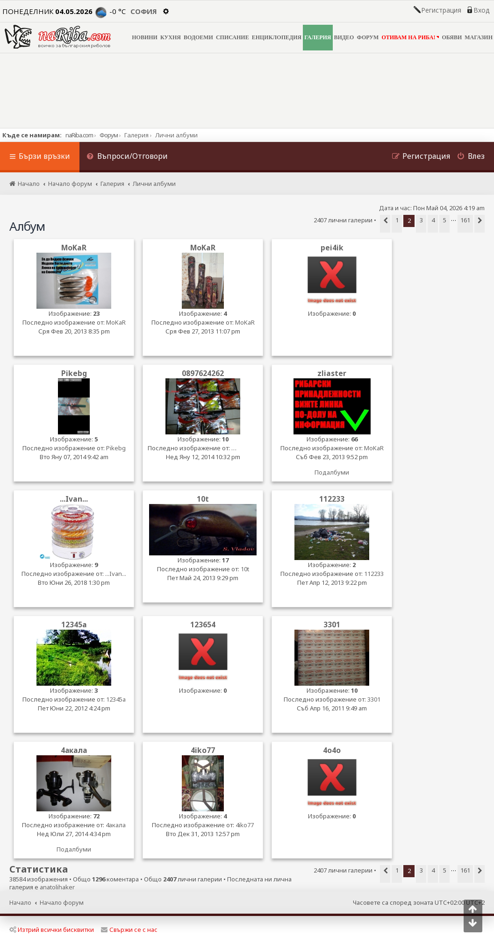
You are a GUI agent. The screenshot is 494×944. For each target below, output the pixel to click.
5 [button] (444, 220)
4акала (74, 750)
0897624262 (203, 373)
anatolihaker (57, 887)
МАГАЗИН (479, 37)
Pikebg (74, 373)
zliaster (331, 373)
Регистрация (441, 10)
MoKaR (73, 248)
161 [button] (465, 220)
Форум (109, 135)
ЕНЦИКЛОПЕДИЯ (277, 37)
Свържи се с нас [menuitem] (129, 929)
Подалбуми (332, 472)
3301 (331, 625)
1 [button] (397, 220)
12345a (74, 625)
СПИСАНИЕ (232, 37)
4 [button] (433, 220)
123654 (202, 625)
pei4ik (332, 248)
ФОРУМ (368, 37)
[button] (385, 224)
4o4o (332, 750)
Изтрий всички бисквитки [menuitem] (51, 929)
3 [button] (421, 220)
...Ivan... (74, 499)
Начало (20, 902)
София (143, 11)
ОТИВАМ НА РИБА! (410, 37)
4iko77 (203, 750)
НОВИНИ (145, 37)
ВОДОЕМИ (198, 37)
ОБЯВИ (452, 37)
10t (203, 499)
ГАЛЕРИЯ (317, 37)
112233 (331, 499)
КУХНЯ (170, 37)
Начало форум (62, 902)
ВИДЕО (344, 37)
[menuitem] (127, 157)
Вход (481, 10)
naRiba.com (79, 135)
